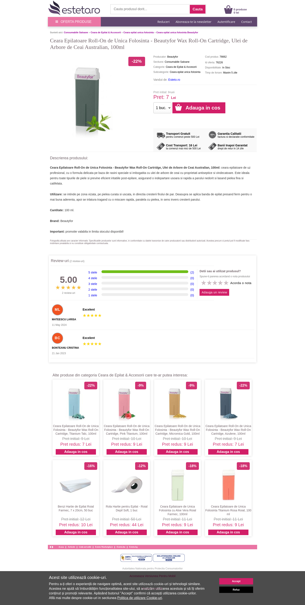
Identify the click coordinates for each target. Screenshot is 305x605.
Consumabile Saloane (76, 32)
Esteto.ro (174, 79)
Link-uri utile (85, 547)
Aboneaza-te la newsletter (193, 22)
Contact (246, 22)
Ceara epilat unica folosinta (138, 32)
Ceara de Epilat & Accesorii (106, 32)
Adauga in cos (75, 452)
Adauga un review (214, 292)
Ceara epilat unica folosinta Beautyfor (177, 32)
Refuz (236, 589)
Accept (236, 581)
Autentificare (226, 22)
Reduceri (163, 22)
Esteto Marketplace (104, 547)
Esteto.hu (121, 547)
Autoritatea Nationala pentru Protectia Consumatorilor (152, 568)
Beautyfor (66, 221)
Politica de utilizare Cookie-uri (139, 598)
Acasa (61, 547)
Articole (71, 547)
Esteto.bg (133, 547)
